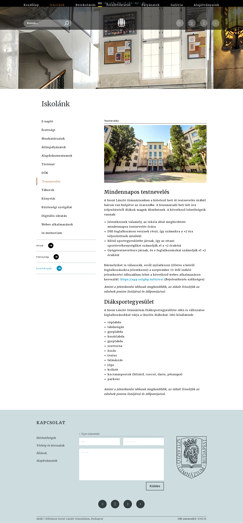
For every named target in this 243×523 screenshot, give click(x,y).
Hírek (45, 245)
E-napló (47, 121)
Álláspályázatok (54, 147)
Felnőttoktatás (118, 13)
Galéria (177, 13)
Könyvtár (49, 198)
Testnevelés (51, 181)
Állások (41, 453)
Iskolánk (57, 13)
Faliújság (48, 257)
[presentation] (104, 488)
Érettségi (48, 130)
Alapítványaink (206, 13)
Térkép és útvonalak (50, 445)
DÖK (45, 173)
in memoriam (52, 233)
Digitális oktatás (54, 216)
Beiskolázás (86, 13)
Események (49, 268)
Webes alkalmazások (57, 224)
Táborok (48, 190)
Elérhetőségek (46, 438)
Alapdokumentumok (57, 155)
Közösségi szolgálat (57, 207)
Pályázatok (151, 13)
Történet (48, 164)
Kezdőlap (31, 13)
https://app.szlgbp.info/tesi (142, 279)
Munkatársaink (53, 138)
